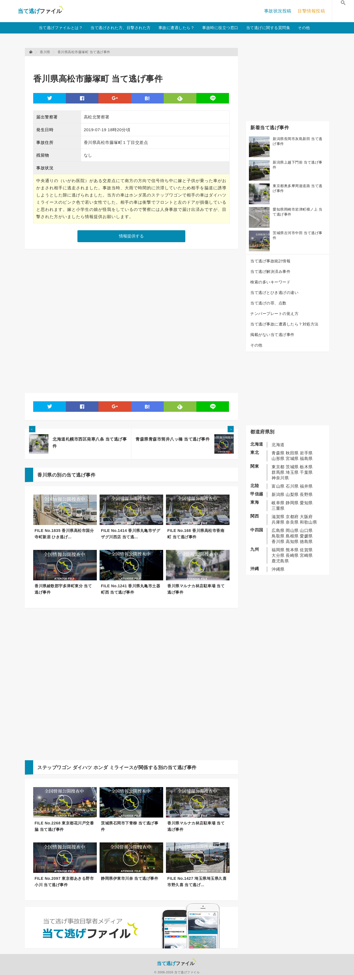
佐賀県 (306, 549)
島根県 (292, 536)
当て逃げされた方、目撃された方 (120, 27)
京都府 (292, 516)
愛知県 (306, 502)
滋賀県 (278, 516)
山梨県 (292, 494)
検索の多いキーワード (270, 282)
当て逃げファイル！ (40, 11)
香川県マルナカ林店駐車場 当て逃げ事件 (196, 589)
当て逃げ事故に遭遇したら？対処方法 (284, 324)
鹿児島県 (280, 560)
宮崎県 (306, 555)
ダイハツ (82, 767)
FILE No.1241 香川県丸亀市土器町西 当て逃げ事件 (130, 589)
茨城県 (292, 466)
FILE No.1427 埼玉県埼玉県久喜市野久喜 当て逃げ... (197, 881)
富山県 (278, 486)
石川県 (292, 486)
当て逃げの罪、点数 (268, 303)
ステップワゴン (54, 767)
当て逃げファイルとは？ (61, 27)
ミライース (122, 767)
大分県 (278, 555)
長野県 (306, 494)
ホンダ (100, 767)
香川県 (278, 541)
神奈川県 (280, 477)
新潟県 (278, 494)
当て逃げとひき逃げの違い (274, 292)
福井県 (306, 486)
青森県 (278, 453)
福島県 (306, 458)
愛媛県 (306, 536)
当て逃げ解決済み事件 (270, 271)
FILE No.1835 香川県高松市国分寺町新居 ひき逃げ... (64, 533)
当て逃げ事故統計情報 (270, 261)
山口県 (306, 530)
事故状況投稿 (277, 11)
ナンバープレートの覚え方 (274, 313)
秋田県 (292, 453)
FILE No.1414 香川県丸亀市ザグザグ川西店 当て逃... (130, 533)
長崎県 (292, 555)
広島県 (278, 530)
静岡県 (292, 502)
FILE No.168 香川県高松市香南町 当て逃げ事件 (195, 533)
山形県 (278, 458)
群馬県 (278, 472)
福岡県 (278, 549)
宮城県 (292, 458)
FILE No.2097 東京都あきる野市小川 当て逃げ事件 (64, 881)
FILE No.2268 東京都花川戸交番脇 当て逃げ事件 (64, 826)
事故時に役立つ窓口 (220, 27)
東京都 (278, 466)
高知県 (292, 541)
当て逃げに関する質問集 (268, 27)
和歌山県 (308, 522)
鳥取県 (278, 536)
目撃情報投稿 (311, 11)
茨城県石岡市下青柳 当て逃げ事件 (129, 826)
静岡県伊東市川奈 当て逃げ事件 (129, 878)
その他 (304, 27)
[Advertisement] (134, 62)
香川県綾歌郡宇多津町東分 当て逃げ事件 (63, 589)
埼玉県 (292, 472)
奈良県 (292, 522)
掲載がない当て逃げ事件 (272, 334)
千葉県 (306, 472)
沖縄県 (278, 569)
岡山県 (292, 530)
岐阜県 (278, 502)
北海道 (278, 444)
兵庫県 (278, 522)
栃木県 (306, 466)
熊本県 (292, 549)
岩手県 (306, 453)
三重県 (278, 508)
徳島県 (306, 541)
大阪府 (306, 516)
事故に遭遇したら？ (176, 27)
